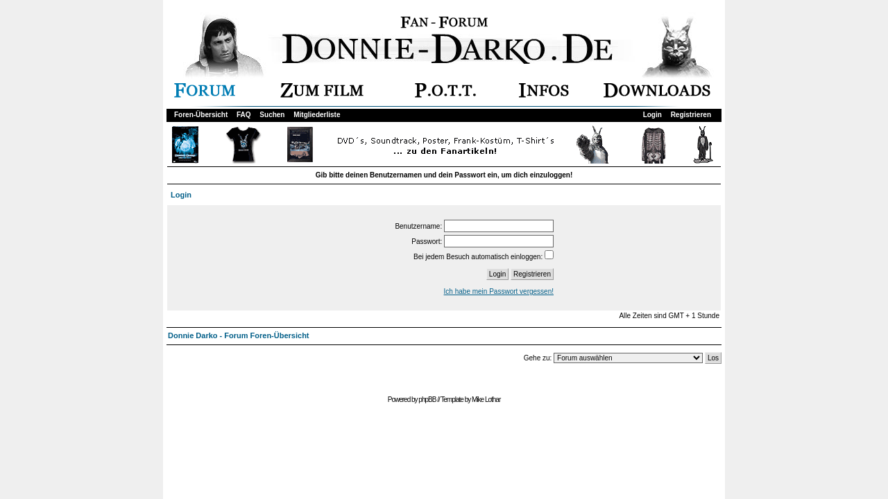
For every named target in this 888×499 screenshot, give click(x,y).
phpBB (427, 399)
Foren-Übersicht (201, 115)
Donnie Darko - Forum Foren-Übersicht (238, 335)
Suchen (271, 115)
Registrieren (691, 115)
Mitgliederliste (316, 115)
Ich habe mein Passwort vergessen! (499, 291)
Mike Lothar (486, 399)
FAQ (244, 115)
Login (652, 115)
